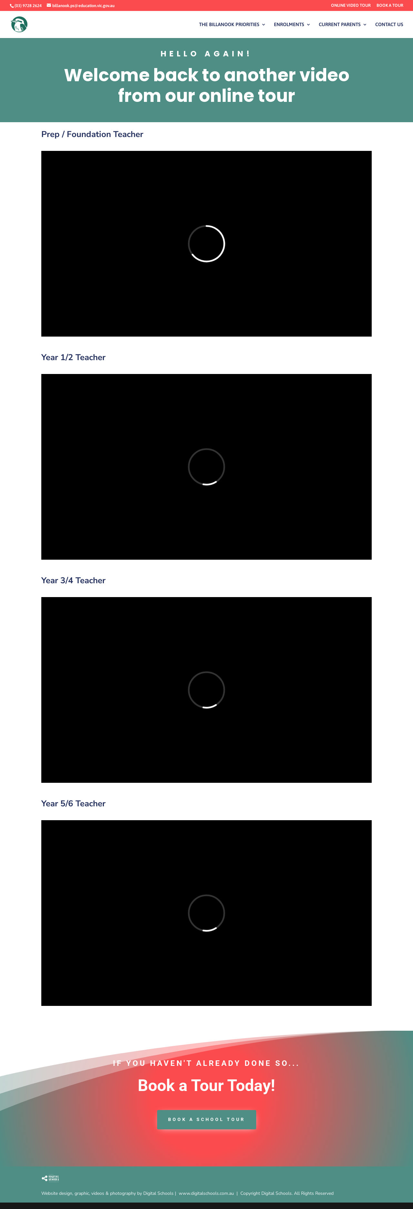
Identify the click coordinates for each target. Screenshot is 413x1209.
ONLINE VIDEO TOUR (351, 5)
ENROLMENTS (289, 24)
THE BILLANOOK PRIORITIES (229, 24)
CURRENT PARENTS (340, 24)
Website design (56, 1193)
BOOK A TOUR (390, 5)
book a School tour (206, 1119)
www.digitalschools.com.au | (209, 1193)
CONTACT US (389, 24)
